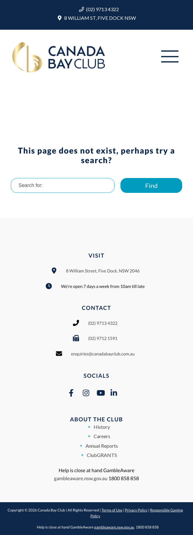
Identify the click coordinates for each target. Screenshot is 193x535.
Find (151, 185)
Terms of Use (112, 510)
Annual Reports (102, 446)
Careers (102, 436)
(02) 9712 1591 (102, 338)
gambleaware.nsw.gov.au (80, 478)
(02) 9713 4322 (102, 9)
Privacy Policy (136, 510)
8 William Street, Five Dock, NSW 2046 (103, 270)
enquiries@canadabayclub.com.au (103, 353)
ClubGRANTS (102, 455)
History (102, 427)
